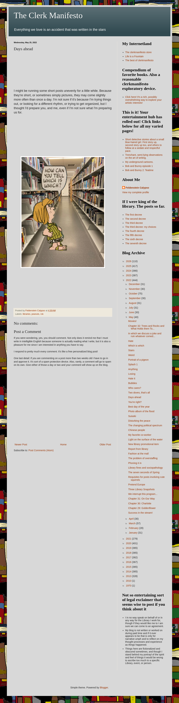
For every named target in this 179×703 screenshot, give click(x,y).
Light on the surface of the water (145, 439)
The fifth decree (133, 235)
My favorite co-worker (139, 434)
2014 (129, 571)
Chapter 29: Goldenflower (142, 508)
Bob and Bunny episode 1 (139, 166)
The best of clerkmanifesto (139, 60)
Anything (133, 369)
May (131, 317)
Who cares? (134, 388)
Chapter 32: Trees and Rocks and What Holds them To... (146, 327)
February (134, 528)
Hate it (131, 378)
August (133, 303)
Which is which (136, 345)
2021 (129, 538)
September (135, 298)
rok (42, 314)
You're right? (135, 402)
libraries (26, 314)
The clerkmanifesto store (138, 52)
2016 (129, 562)
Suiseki (132, 416)
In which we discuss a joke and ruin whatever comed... (144, 335)
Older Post (105, 444)
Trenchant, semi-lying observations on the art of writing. (144, 156)
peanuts (35, 314)
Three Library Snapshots (141, 489)
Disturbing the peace (139, 420)
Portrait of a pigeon (138, 359)
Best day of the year (139, 406)
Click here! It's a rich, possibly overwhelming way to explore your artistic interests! (143, 100)
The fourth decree (134, 231)
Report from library (138, 449)
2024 (129, 270)
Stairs (131, 350)
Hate (130, 341)
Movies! (132, 321)
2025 (129, 266)
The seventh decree (136, 243)
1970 (129, 585)
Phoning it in (134, 463)
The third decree (134, 223)
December (134, 284)
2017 (129, 557)
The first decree (133, 214)
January (133, 532)
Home (63, 444)
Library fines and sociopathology (145, 467)
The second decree (135, 218)
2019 (129, 548)
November (134, 289)
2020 (129, 543)
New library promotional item (143, 444)
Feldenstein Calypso (137, 187)
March (132, 523)
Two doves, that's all (139, 392)
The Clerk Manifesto (48, 15)
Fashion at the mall (138, 453)
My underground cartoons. (139, 162)
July (131, 307)
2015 (129, 566)
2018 (129, 552)
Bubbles (132, 383)
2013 (129, 576)
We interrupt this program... (142, 494)
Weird (131, 355)
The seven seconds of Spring (143, 472)
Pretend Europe (136, 484)
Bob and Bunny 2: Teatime (139, 170)
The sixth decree (134, 239)
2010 (129, 580)
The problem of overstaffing (142, 458)
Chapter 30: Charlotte (139, 503)
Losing (131, 373)
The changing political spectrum (145, 425)
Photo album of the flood (141, 411)
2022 (129, 280)
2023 (129, 275)
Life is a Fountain (134, 56)
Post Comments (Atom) (41, 450)
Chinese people (136, 430)
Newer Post (21, 444)
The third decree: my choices (140, 227)
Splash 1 (133, 364)
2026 (129, 261)
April (131, 518)
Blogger (104, 687)
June (132, 312)
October (133, 293)
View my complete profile (135, 192)
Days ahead (134, 397)
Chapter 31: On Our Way (141, 498)
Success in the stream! (140, 512)
